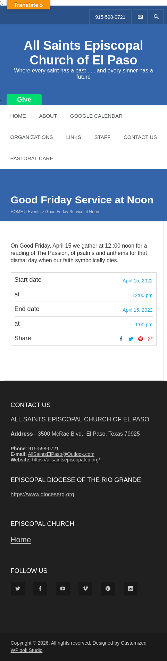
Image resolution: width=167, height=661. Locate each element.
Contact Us (140, 137)
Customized (134, 643)
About (48, 116)
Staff (102, 137)
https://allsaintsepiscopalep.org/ (66, 459)
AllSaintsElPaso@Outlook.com (61, 454)
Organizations (31, 137)
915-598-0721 (110, 17)
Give (24, 99)
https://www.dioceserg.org (42, 494)
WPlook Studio (27, 650)
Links (73, 137)
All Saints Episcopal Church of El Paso (83, 52)
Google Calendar (96, 116)
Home (18, 116)
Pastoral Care (31, 158)
